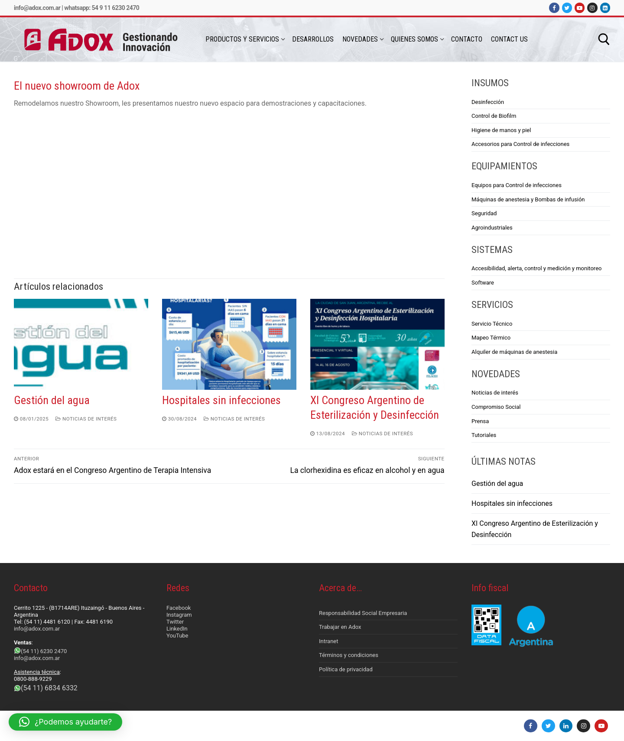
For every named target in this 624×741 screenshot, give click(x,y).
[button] (65, 722)
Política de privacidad (346, 669)
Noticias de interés (86, 419)
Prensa (480, 421)
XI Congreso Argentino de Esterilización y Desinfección (534, 529)
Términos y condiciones (348, 655)
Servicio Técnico (491, 323)
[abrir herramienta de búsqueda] (604, 39)
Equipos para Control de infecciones (516, 185)
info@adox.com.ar (37, 7)
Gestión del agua (52, 400)
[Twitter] (567, 8)
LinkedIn (177, 628)
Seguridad (484, 213)
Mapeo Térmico (490, 337)
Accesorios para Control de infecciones (520, 144)
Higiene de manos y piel (501, 130)
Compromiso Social (496, 407)
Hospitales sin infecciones (221, 400)
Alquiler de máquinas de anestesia (514, 352)
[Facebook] (554, 8)
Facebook (178, 608)
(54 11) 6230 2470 (44, 651)
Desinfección (487, 102)
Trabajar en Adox (340, 627)
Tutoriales (483, 435)
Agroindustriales (492, 227)
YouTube (177, 635)
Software (482, 282)
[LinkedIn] (605, 8)
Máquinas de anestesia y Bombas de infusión (528, 199)
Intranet (328, 641)
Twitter (175, 621)
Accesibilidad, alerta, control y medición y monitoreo (536, 268)
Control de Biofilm (493, 116)
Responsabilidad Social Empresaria (363, 613)
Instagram (179, 615)
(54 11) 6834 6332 (49, 688)
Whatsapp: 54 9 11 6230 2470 (101, 7)
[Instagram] (592, 8)
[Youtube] (580, 8)
